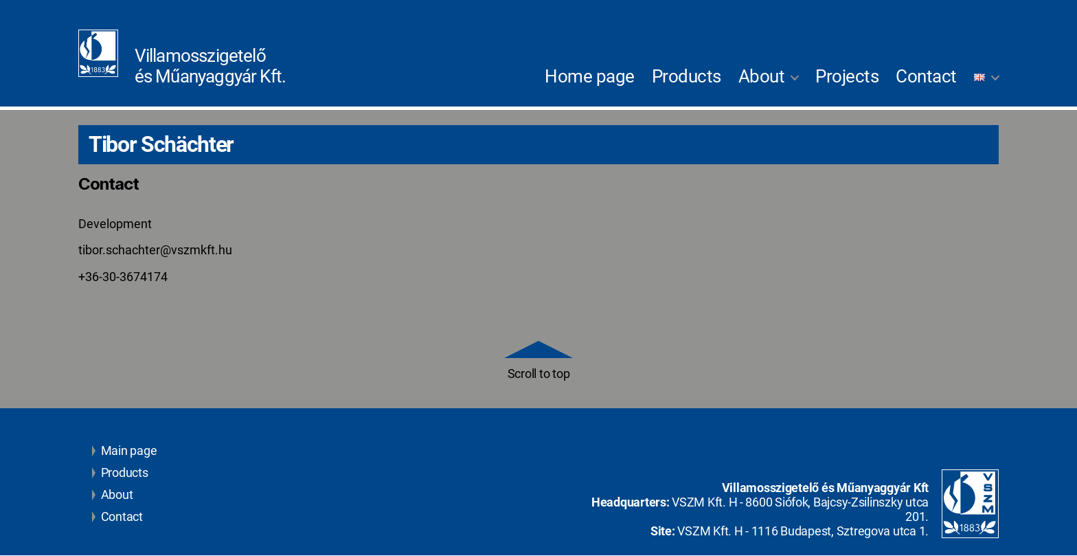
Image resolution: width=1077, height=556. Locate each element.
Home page (590, 76)
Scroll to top (538, 361)
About (761, 76)
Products (686, 76)
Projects (846, 76)
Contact (926, 76)
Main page (124, 451)
